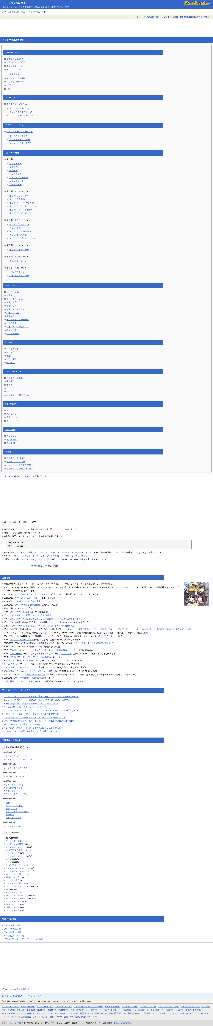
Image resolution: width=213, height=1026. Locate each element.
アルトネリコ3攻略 (12, 932)
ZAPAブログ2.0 (192, 1013)
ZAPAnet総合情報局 (10, 12)
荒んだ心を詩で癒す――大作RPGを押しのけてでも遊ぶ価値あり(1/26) (36, 700)
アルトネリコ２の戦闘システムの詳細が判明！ (31, 615)
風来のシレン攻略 (193, 1010)
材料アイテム (13, 292)
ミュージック (13, 410)
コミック (11, 388)
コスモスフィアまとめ (17, 104)
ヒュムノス (27, 664)
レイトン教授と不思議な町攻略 (80, 1013)
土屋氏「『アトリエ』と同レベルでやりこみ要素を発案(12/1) (32, 714)
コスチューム (13, 333)
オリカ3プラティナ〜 (19, 249)
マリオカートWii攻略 (26, 1013)
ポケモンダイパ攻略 (63, 1006)
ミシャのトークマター (19, 139)
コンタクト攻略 (158, 1013)
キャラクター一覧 (15, 66)
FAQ (9, 89)
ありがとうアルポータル (26, 598)
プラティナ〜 (15, 184)
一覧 (143, 17)
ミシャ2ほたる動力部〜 (20, 231)
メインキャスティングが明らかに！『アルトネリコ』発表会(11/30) (34, 717)
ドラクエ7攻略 (139, 1010)
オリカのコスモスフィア (20, 108)
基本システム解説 (15, 59)
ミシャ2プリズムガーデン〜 (22, 238)
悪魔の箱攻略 (101, 1013)
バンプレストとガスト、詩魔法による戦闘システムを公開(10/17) (33, 728)
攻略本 (10, 385)
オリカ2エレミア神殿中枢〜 (22, 203)
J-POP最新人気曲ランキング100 (84, 1017)
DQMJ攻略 (52, 1010)
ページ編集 (174, 17)
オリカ (18, 191)
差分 (190, 17)
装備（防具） (13, 306)
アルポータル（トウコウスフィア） (26, 650)
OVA (9, 392)
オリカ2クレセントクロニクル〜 (24, 206)
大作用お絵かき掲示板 (35, 674)
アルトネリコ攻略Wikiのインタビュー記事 (64, 650)
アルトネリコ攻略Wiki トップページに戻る (23, 996)
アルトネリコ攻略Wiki (13, 2)
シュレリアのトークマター (21, 143)
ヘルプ (163, 17)
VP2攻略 (11, 1010)
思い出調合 (12, 443)
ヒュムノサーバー (12, 664)
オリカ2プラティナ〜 (19, 196)
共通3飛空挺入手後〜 (19, 275)
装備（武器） (13, 302)
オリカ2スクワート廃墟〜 (21, 210)
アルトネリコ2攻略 (12, 929)
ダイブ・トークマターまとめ (20, 131)
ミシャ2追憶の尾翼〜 (19, 235)
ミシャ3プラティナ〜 (19, 261)
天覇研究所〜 (15, 167)
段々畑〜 (13, 170)
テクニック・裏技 (15, 69)
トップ (137, 17)
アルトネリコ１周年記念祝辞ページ (97, 643)
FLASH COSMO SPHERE (22, 639)
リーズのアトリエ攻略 (14, 936)
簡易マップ (14, 74)
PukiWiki (17, 1023)
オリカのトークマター (19, 136)
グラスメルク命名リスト (18, 326)
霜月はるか (12, 417)
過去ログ (197, 17)
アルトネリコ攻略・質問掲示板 (28, 678)
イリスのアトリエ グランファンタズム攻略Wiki (31, 657)
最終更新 (150, 17)
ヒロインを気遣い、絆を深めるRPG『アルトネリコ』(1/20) (31, 703)
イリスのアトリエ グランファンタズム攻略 (23, 939)
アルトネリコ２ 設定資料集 (27, 605)
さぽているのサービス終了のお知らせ (32, 594)
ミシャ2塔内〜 (16, 228)
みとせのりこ (13, 421)
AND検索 (36, 566)
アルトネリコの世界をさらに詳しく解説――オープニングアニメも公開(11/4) (39, 721)
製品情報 (11, 381)
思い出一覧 (12, 439)
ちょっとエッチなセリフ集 (19, 465)
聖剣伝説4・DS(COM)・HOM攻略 (31, 1010)
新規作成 (183, 17)
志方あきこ (12, 414)
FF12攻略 (180, 1010)
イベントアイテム (15, 299)
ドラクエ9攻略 (167, 1010)
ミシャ (18, 220)
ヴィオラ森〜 (15, 163)
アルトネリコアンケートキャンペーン (21, 667)
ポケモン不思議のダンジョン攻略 (88, 1006)
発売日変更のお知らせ (88, 629)
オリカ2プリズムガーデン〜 (22, 213)
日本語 (40, 664)
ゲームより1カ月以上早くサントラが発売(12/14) (26, 707)
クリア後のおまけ (15, 82)
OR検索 (47, 566)
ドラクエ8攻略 (153, 1010)
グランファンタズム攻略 (168, 1006)
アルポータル (21, 601)
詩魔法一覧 (12, 330)
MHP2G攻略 (59, 1013)
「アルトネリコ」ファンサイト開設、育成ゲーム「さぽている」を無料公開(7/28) (41, 696)
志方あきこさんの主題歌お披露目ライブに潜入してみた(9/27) (32, 731)
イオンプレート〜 (17, 181)
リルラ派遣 (12, 323)
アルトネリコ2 (16, 612)
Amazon (58, 1017)
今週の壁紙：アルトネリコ (16, 681)
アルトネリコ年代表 (16, 461)
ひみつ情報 (12, 359)
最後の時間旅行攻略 (117, 1013)
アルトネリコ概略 (15, 378)
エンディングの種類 (16, 78)
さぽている (10, 429)
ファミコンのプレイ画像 (43, 1017)
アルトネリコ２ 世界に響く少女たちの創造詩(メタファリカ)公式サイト (43, 619)
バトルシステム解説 (16, 62)
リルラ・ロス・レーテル (16, 794)
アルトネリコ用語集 (16, 458)
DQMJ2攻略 (63, 1010)
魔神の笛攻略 (133, 1013)
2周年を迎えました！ (39, 601)
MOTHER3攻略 (8, 1013)
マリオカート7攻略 (44, 1013)
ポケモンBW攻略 (28, 1006)
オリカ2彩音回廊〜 (18, 199)
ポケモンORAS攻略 (45, 1006)
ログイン (207, 17)
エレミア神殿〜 (16, 174)
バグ (9, 85)
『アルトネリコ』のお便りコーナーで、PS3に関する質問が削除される (42, 626)
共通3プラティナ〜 (18, 272)
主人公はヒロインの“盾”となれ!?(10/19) (22, 724)
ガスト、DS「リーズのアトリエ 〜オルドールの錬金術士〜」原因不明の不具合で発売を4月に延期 (146, 629)
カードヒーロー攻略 (175, 1013)
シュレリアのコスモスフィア (22, 115)
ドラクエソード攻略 (107, 1010)
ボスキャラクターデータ (18, 319)
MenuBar (28, 476)
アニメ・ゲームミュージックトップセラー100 (30, 671)
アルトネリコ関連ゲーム (18, 395)
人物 (9, 355)
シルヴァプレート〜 (18, 177)
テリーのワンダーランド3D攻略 (84, 1010)
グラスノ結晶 (13, 312)
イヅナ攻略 (145, 1013)
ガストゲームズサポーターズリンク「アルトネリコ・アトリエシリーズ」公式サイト (51, 556)
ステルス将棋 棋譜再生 (21, 1017)
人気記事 (16, 740)
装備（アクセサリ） (16, 309)
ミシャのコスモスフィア (20, 112)
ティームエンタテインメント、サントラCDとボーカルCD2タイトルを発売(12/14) (41, 710)
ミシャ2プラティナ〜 (19, 224)
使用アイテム (13, 295)
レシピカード (13, 349)
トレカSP (11, 362)
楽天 (66, 1017)
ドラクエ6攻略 (124, 1010)
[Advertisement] (106, 26)
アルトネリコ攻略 (12, 925)
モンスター (12, 352)
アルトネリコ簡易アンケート (20, 468)
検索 (157, 17)
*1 (51, 529)
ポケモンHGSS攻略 (10, 1006)
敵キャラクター (14, 316)
